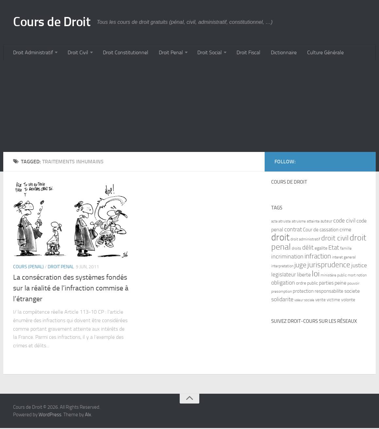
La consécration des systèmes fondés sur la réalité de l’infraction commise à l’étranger (70, 289)
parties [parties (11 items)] (326, 284)
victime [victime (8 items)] (333, 300)
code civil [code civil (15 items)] (344, 221)
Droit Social (205, 53)
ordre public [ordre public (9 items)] (307, 284)
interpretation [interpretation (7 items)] (282, 267)
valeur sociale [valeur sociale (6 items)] (304, 301)
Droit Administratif (33, 53)
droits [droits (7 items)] (296, 249)
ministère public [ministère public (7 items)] (334, 276)
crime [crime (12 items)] (345, 230)
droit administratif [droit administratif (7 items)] (305, 240)
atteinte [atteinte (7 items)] (313, 222)
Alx (88, 416)
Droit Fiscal (243, 53)
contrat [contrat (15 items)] (293, 230)
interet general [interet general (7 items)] (344, 258)
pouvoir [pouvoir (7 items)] (353, 284)
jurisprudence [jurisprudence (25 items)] (328, 265)
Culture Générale (317, 53)
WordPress (50, 416)
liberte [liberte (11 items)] (304, 276)
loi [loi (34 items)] (316, 275)
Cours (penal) (28, 268)
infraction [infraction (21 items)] (318, 257)
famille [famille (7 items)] (346, 249)
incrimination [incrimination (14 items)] (287, 257)
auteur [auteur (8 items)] (326, 222)
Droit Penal (167, 53)
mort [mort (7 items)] (351, 276)
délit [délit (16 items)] (308, 248)
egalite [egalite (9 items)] (321, 249)
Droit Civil (76, 53)
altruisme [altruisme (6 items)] (299, 222)
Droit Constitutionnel (123, 53)
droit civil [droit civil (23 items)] (335, 239)
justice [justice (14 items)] (359, 266)
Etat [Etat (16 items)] (333, 248)
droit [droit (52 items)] (280, 238)
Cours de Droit (53, 22)
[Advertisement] (189, 107)
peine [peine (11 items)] (340, 284)
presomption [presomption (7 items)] (281, 292)
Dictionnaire (277, 53)
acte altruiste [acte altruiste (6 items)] (281, 222)
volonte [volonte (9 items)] (348, 301)
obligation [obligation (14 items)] (283, 283)
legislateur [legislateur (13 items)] (283, 275)
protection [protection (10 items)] (303, 292)
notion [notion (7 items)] (361, 276)
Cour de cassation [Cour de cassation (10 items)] (320, 231)
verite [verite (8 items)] (320, 300)
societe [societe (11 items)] (352, 292)
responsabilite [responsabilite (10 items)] (329, 292)
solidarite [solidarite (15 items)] (282, 300)
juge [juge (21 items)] (300, 266)
